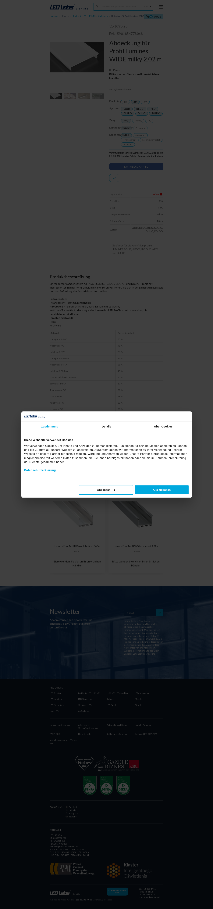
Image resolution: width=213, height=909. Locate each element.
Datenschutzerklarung (40, 470)
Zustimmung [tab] (49, 426)
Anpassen (106, 489)
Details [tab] (106, 426)
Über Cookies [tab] (163, 426)
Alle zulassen (162, 489)
